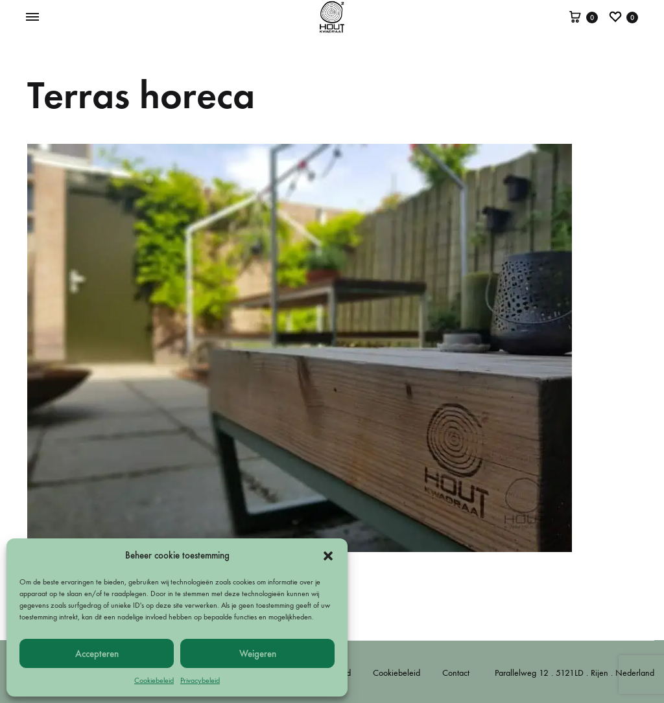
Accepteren (97, 654)
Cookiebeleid (154, 680)
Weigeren (257, 654)
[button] (328, 555)
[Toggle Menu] (32, 17)
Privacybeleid (200, 680)
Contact (455, 672)
